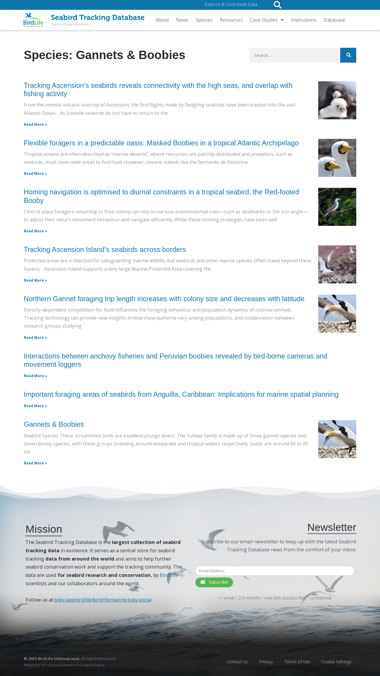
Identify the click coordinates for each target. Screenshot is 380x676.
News (182, 20)
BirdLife (169, 575)
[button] (278, 5)
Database (334, 20)
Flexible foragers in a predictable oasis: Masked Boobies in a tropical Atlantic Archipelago (161, 143)
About (162, 20)
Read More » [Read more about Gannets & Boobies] (35, 463)
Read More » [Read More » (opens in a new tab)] (35, 375)
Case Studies (267, 19)
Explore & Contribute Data (231, 4)
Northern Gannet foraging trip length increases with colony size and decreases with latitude (164, 299)
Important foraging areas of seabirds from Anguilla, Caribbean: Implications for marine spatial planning (181, 394)
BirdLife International (58, 658)
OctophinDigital (92, 665)
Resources (231, 20)
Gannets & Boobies (54, 424)
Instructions (303, 20)
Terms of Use (296, 661)
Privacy (264, 661)
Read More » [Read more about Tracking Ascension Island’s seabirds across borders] (35, 280)
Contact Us (234, 661)
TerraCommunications (58, 665)
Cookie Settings (336, 661)
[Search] (347, 55)
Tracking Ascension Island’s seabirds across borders (105, 249)
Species (204, 20)
